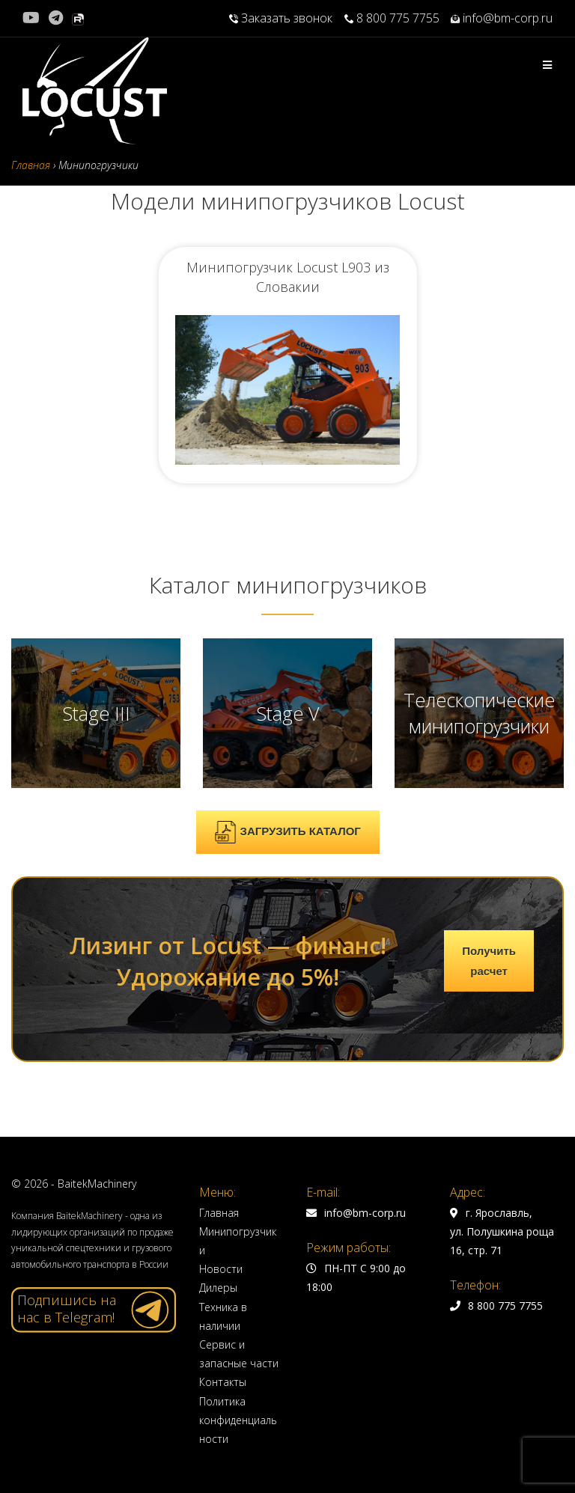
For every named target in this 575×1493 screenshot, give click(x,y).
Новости (221, 1269)
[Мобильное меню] (548, 65)
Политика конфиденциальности (238, 1420)
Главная (219, 1213)
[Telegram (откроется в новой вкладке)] (55, 17)
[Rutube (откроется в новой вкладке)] (77, 17)
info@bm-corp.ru (502, 18)
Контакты (222, 1382)
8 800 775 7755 (391, 18)
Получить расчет (489, 960)
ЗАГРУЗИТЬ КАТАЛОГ (287, 832)
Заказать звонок (282, 18)
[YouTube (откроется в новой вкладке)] (33, 17)
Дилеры (218, 1287)
